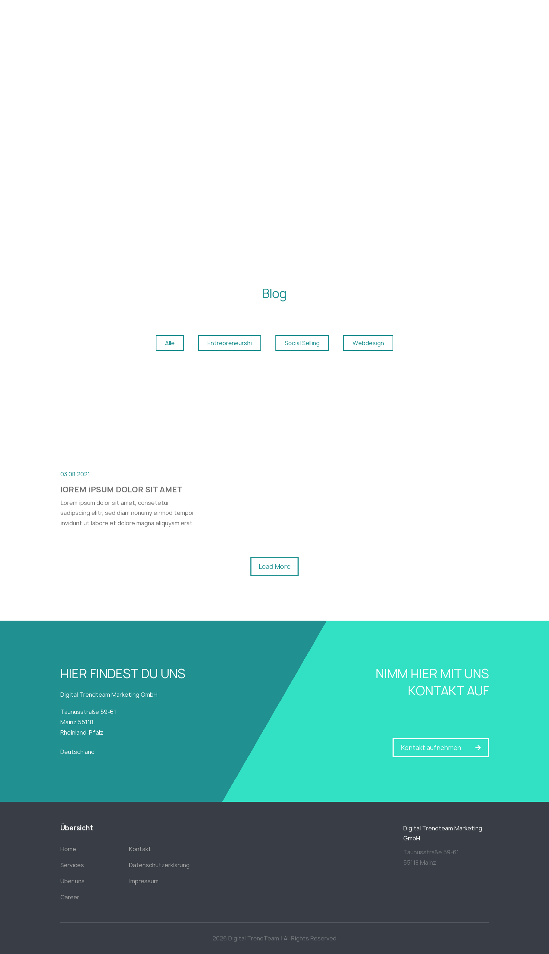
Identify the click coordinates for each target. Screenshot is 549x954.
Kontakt (140, 849)
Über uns (72, 881)
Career (69, 897)
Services (72, 865)
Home (68, 849)
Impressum (144, 881)
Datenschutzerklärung (159, 865)
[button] (274, 566)
